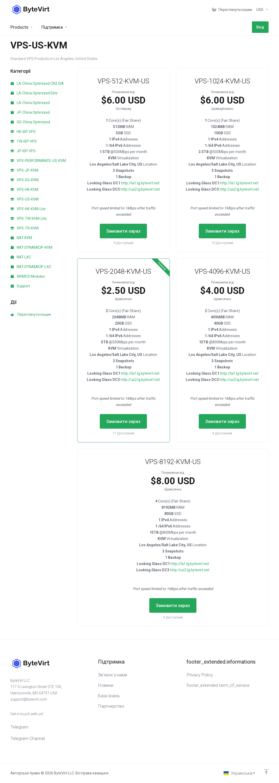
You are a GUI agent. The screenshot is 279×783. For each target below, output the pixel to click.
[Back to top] (266, 771)
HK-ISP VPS (23, 132)
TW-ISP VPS (24, 141)
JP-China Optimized (30, 112)
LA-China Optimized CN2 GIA (37, 83)
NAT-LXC (21, 257)
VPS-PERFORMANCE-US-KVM (38, 161)
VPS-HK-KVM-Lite (28, 209)
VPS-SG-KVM (25, 180)
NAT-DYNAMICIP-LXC (31, 267)
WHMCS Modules (28, 276)
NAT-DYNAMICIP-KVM (31, 247)
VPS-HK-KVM (24, 189)
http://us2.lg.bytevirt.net (140, 189)
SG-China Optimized (30, 122)
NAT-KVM (21, 238)
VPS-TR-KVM (25, 228)
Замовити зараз (123, 231)
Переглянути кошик (31, 314)
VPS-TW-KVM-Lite (29, 218)
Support (20, 286)
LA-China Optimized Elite (34, 93)
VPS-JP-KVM (24, 170)
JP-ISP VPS (23, 151)
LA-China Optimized (30, 103)
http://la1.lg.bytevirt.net (140, 183)
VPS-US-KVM (25, 199)
